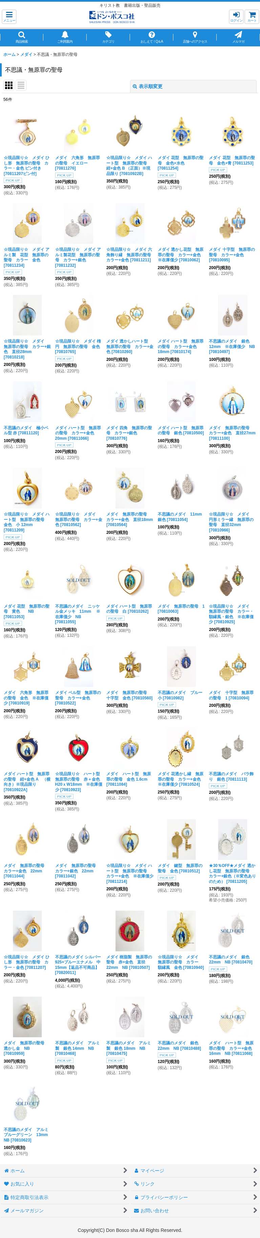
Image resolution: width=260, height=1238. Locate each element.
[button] (9, 16)
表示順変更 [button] (147, 86)
